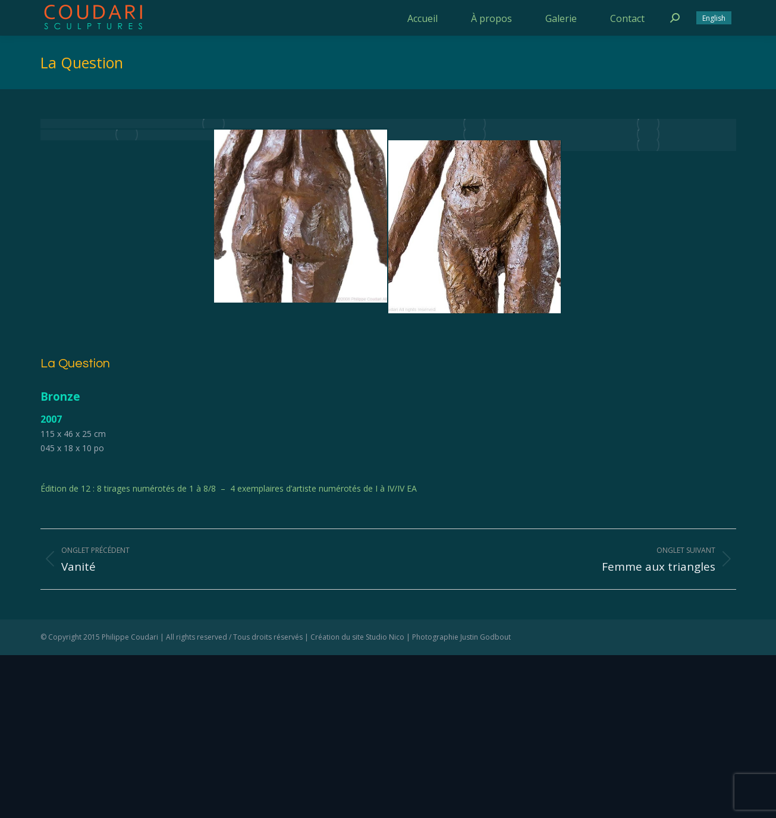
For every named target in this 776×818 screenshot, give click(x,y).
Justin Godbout (485, 637)
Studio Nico (385, 637)
